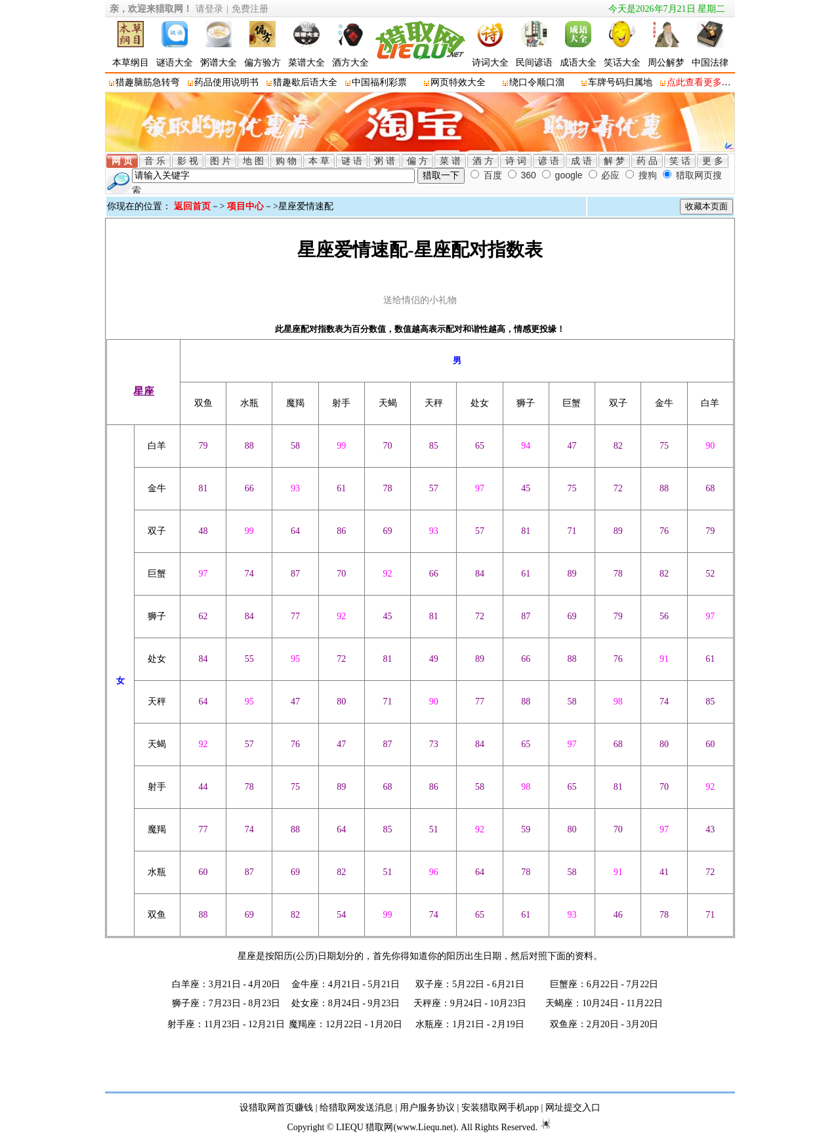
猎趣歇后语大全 (305, 82)
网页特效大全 (458, 82)
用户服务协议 (427, 1107)
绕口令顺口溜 (536, 82)
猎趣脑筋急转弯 (148, 82)
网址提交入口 (572, 1107)
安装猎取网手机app (500, 1107)
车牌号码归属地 (620, 82)
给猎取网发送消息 (356, 1107)
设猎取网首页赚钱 (276, 1107)
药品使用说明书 (226, 82)
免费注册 (250, 9)
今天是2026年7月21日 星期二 (667, 9)
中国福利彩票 (379, 82)
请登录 (209, 9)
